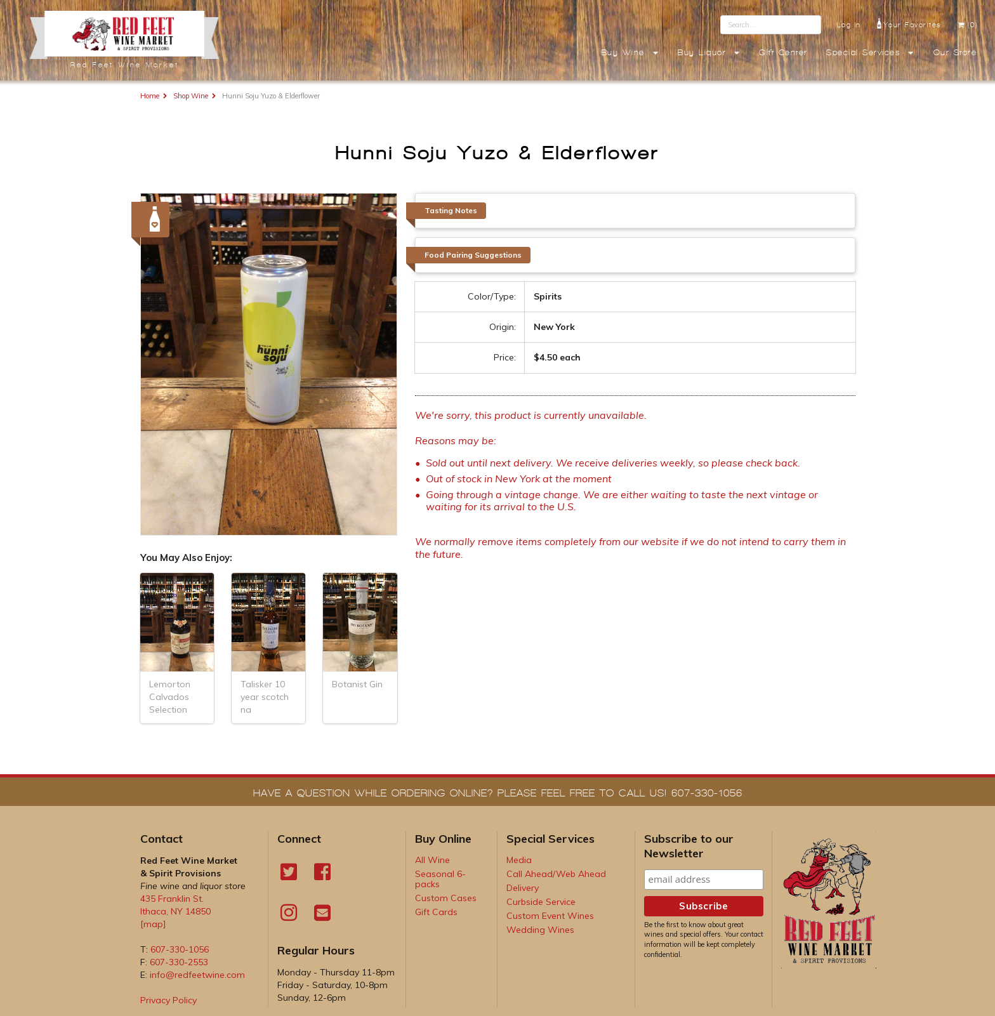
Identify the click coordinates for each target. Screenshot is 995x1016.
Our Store (955, 52)
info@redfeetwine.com (197, 974)
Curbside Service (541, 901)
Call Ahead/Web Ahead (556, 874)
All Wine (432, 860)
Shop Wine (190, 95)
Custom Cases (446, 898)
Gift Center (783, 52)
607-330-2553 (179, 962)
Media (519, 860)
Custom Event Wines (550, 915)
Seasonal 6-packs (440, 879)
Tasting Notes (451, 210)
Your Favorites (909, 23)
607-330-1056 (179, 949)
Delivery (522, 888)
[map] (153, 924)
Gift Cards (436, 912)
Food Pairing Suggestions (473, 255)
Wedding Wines (540, 929)
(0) (967, 25)
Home (149, 95)
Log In (849, 25)
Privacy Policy (168, 1000)
